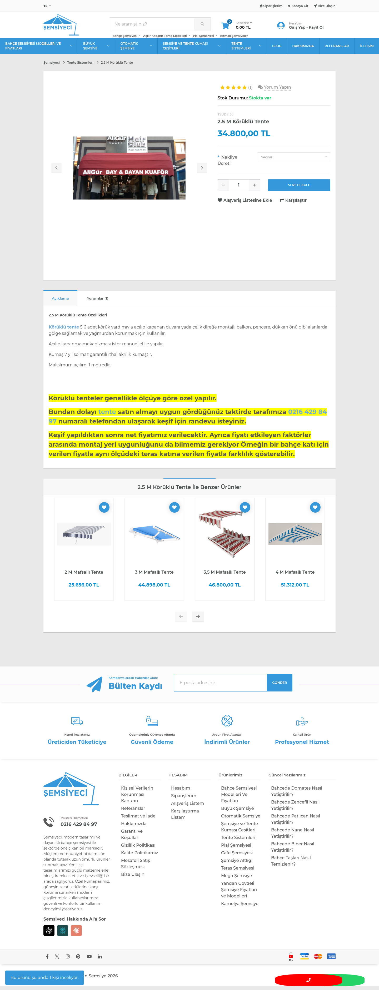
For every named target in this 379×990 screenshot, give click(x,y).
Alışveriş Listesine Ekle (245, 203)
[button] (294, 160)
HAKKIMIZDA (303, 49)
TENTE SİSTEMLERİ (246, 49)
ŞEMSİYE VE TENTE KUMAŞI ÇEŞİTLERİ (192, 49)
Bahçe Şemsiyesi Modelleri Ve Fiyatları (239, 798)
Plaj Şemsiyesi (203, 37)
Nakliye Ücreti (227, 163)
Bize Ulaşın (132, 878)
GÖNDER (279, 687)
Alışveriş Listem (187, 807)
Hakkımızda (134, 827)
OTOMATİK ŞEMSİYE (136, 49)
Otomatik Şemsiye (240, 820)
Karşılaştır (293, 203)
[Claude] (76, 934)
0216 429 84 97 (81, 828)
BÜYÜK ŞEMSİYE (96, 49)
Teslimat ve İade (138, 820)
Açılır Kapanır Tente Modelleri (165, 37)
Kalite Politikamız (139, 857)
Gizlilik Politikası (138, 849)
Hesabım (180, 792)
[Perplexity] (62, 934)
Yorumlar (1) (105, 302)
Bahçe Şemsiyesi (124, 37)
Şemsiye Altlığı (236, 864)
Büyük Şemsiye (237, 812)
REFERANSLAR (337, 49)
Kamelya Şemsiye (239, 907)
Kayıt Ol (316, 29)
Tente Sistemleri (238, 841)
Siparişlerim (183, 799)
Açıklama (63, 302)
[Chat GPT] (48, 934)
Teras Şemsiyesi (237, 872)
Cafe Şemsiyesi (237, 857)
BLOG (277, 49)
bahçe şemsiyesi (76, 847)
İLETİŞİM (367, 49)
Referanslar (133, 812)
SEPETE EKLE (299, 188)
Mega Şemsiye (236, 879)
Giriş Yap (297, 29)
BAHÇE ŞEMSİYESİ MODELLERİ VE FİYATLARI (38, 49)
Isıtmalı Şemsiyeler (234, 37)
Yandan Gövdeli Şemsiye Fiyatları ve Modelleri (239, 894)
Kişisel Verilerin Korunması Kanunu (137, 798)
